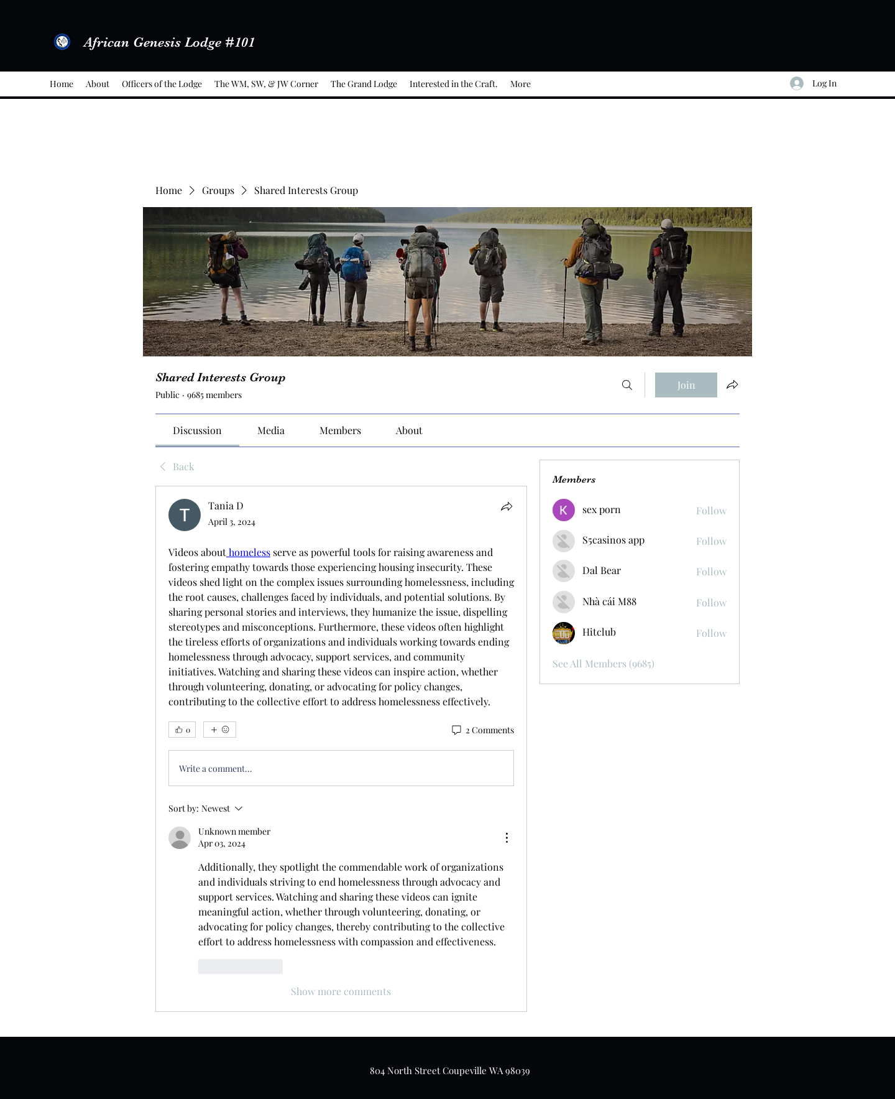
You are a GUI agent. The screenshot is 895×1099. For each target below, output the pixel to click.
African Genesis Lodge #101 (169, 42)
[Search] (627, 385)
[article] (341, 748)
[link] (197, 430)
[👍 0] (182, 729)
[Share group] (732, 384)
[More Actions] (506, 837)
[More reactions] (219, 729)
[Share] (506, 506)
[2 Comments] (482, 730)
